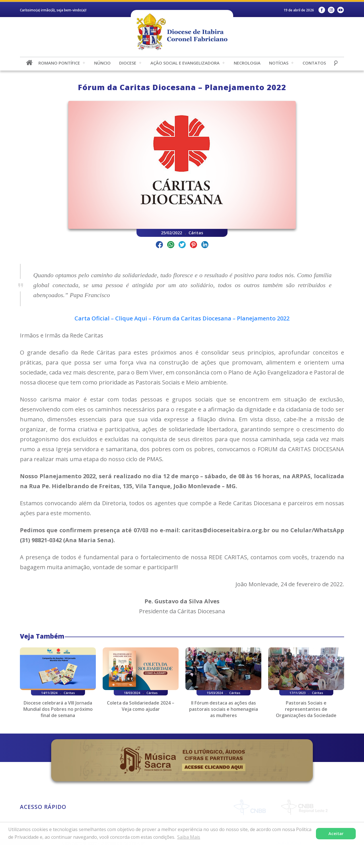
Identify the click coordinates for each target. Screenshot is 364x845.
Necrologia (247, 63)
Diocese (127, 63)
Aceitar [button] (336, 833)
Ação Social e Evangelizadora (185, 63)
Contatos (314, 63)
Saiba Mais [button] (188, 837)
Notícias (278, 63)
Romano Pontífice (59, 63)
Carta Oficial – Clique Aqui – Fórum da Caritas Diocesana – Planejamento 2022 (182, 318)
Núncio (102, 63)
